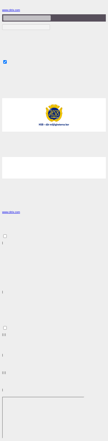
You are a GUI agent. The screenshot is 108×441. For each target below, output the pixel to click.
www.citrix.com (11, 10)
